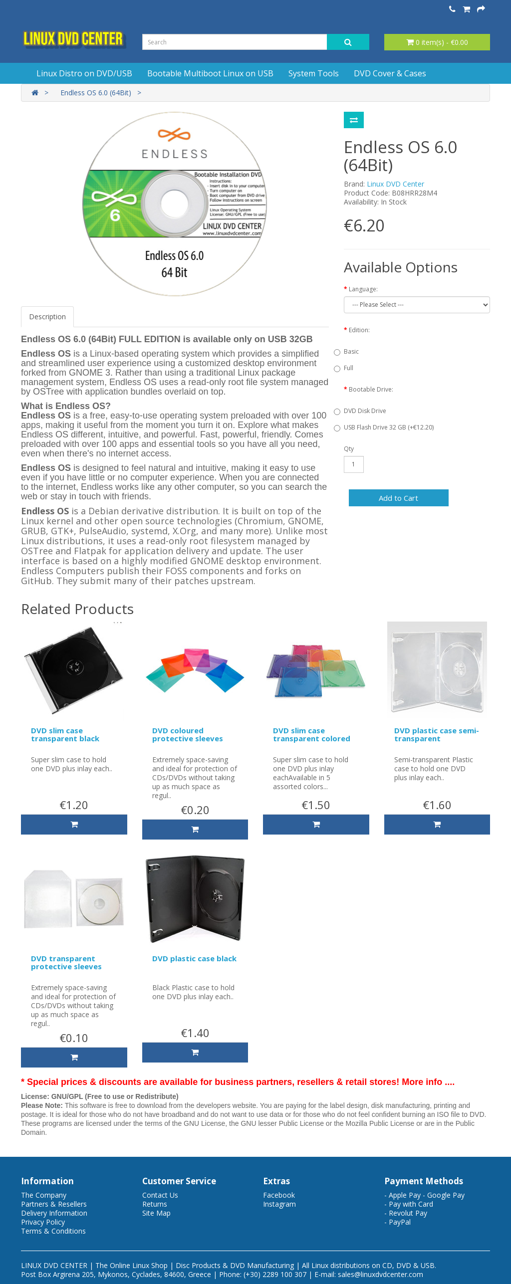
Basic (351, 351)
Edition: (359, 330)
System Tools (313, 73)
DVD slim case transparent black (65, 734)
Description (47, 316)
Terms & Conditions (53, 1231)
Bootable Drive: (371, 389)
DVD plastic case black (194, 958)
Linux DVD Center (395, 184)
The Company (43, 1195)
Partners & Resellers (54, 1204)
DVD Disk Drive (365, 411)
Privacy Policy (43, 1222)
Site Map (156, 1213)
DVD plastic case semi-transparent (436, 734)
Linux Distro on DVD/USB (84, 73)
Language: (363, 289)
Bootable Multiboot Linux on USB (210, 73)
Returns (154, 1204)
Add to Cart (398, 498)
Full (348, 368)
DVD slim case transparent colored (311, 734)
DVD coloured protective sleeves (187, 734)
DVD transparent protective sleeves (66, 962)
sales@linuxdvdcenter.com (380, 1274)
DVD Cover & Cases (390, 73)
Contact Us (160, 1195)
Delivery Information (54, 1213)
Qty (349, 448)
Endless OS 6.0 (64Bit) (95, 92)
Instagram (279, 1204)
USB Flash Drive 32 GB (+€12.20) (389, 427)
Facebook (279, 1195)
